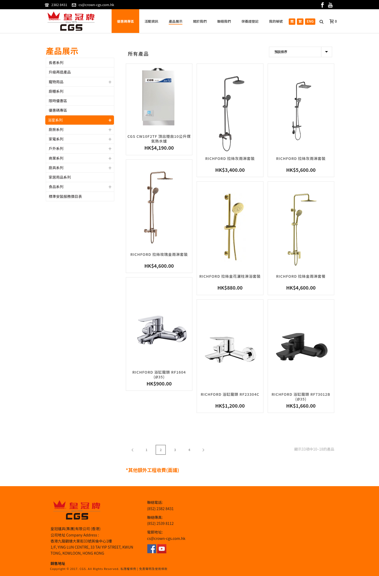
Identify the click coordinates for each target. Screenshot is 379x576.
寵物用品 (56, 81)
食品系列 (56, 186)
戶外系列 (56, 148)
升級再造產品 (60, 72)
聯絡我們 (224, 21)
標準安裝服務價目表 (65, 196)
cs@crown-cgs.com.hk (96, 4)
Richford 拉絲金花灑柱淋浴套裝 (230, 276)
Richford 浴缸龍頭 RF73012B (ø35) (301, 397)
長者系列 (56, 62)
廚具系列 (56, 167)
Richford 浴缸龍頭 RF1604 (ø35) (159, 374)
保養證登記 (249, 21)
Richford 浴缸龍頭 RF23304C (230, 394)
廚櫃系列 (56, 91)
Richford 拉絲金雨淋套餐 (301, 276)
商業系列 (56, 158)
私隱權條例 (128, 569)
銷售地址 (58, 563)
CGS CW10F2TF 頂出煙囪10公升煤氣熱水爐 (159, 139)
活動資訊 (151, 21)
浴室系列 (55, 120)
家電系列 (56, 138)
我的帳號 (276, 21)
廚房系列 (56, 129)
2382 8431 (59, 4)
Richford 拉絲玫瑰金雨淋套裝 (159, 254)
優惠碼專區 (125, 21)
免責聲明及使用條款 (153, 569)
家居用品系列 (60, 177)
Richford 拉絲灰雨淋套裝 (230, 158)
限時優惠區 (58, 100)
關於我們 (200, 21)
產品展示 (175, 21)
